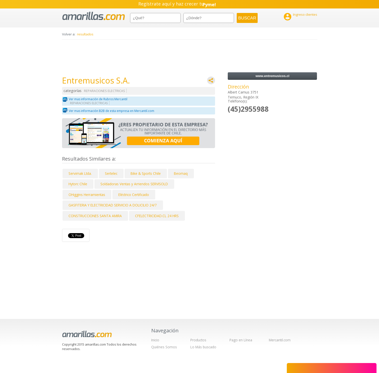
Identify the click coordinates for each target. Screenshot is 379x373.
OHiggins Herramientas (87, 194)
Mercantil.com (280, 340)
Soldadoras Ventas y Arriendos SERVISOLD (134, 184)
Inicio (155, 340)
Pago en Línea (240, 340)
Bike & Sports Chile (146, 173)
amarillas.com (93, 16)
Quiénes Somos (164, 347)
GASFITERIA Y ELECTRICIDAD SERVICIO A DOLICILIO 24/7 (113, 205)
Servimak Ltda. (80, 173)
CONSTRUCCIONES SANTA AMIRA (95, 215)
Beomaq (181, 173)
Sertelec (111, 173)
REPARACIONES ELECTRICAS (104, 91)
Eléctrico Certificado (133, 194)
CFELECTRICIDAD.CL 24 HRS (157, 215)
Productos (198, 340)
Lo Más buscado (203, 347)
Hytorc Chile (78, 184)
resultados (85, 34)
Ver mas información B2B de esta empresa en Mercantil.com (111, 111)
